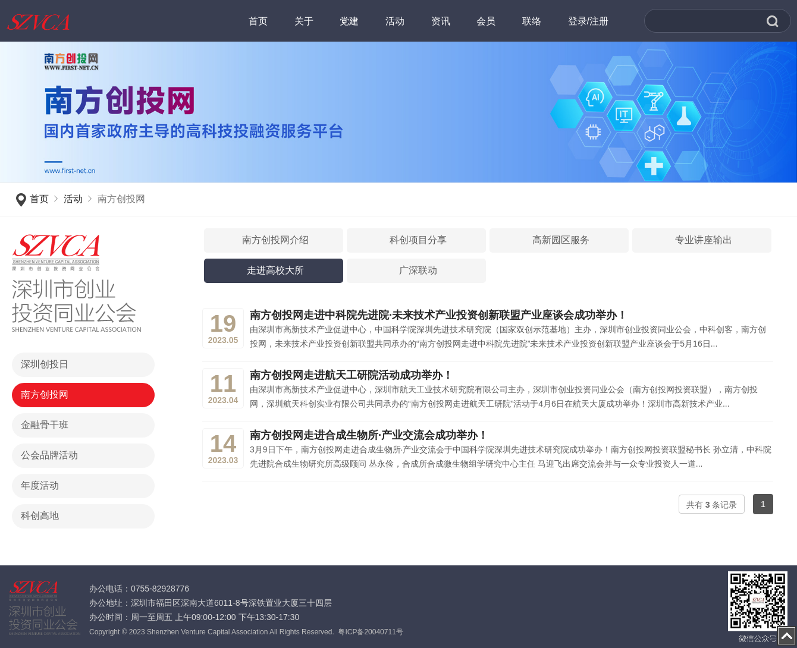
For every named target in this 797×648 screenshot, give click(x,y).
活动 (73, 199)
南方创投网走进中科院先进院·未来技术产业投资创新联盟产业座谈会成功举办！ (438, 315)
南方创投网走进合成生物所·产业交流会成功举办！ (369, 435)
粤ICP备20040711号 (370, 632)
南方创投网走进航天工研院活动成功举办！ (351, 375)
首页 (39, 199)
